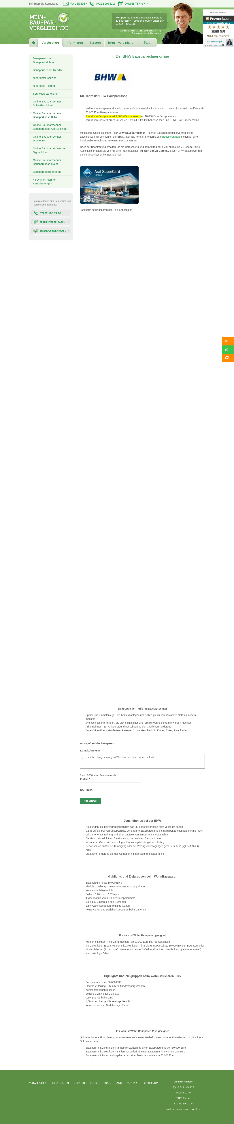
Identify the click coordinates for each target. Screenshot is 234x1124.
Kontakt (133, 1083)
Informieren (60, 1083)
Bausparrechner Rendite (48, 70)
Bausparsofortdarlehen (47, 171)
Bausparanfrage (171, 136)
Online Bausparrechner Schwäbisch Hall (47, 103)
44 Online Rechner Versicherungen (44, 181)
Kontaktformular (90, 750)
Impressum (151, 1083)
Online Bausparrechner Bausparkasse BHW (47, 115)
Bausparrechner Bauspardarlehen (43, 60)
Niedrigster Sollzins (44, 77)
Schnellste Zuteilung (45, 93)
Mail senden (79, 3)
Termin (94, 1083)
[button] (228, 341)
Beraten (79, 1083)
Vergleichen (38, 1083)
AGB (119, 1083)
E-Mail (85, 779)
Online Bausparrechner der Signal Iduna (49, 150)
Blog (108, 1083)
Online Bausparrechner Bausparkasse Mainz (47, 161)
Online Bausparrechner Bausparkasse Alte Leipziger (50, 126)
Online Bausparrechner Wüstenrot (47, 138)
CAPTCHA (86, 789)
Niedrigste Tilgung (44, 85)
